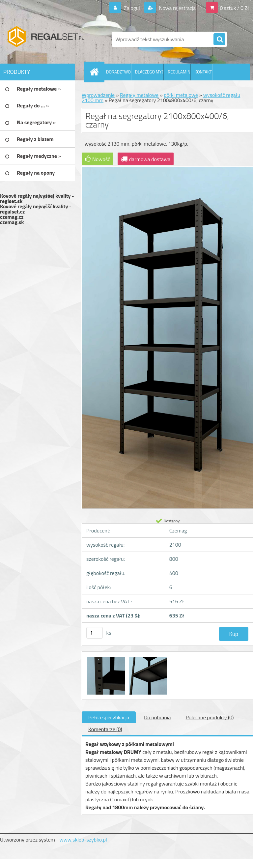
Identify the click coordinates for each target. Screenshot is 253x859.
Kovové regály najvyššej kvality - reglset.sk (37, 198)
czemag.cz (11, 217)
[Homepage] (95, 72)
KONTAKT (203, 72)
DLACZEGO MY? (149, 72)
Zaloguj (132, 8)
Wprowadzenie (98, 95)
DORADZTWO (118, 72)
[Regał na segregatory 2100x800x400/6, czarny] (106, 658)
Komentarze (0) (105, 729)
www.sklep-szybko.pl (83, 840)
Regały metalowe (139, 95)
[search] (219, 39)
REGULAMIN (179, 72)
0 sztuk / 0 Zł (234, 8)
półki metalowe (181, 95)
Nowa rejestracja (177, 8)
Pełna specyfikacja (108, 717)
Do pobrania (157, 717)
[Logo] (45, 39)
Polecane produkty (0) (209, 717)
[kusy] (94, 633)
